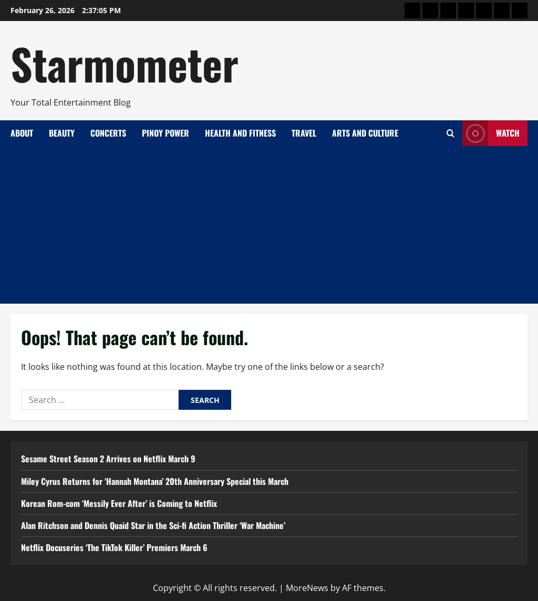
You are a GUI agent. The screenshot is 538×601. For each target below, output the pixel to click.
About (22, 133)
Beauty (62, 133)
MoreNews (307, 588)
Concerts (108, 133)
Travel (304, 133)
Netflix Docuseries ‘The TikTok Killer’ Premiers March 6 (114, 547)
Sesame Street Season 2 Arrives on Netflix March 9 (108, 458)
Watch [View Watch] (491, 133)
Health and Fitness (240, 133)
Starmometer (125, 63)
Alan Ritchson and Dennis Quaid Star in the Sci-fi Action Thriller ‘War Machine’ (153, 525)
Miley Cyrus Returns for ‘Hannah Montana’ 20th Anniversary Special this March (154, 481)
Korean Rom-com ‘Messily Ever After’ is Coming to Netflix (119, 503)
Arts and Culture (365, 133)
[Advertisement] (269, 224)
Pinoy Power (165, 133)
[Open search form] (450, 133)
